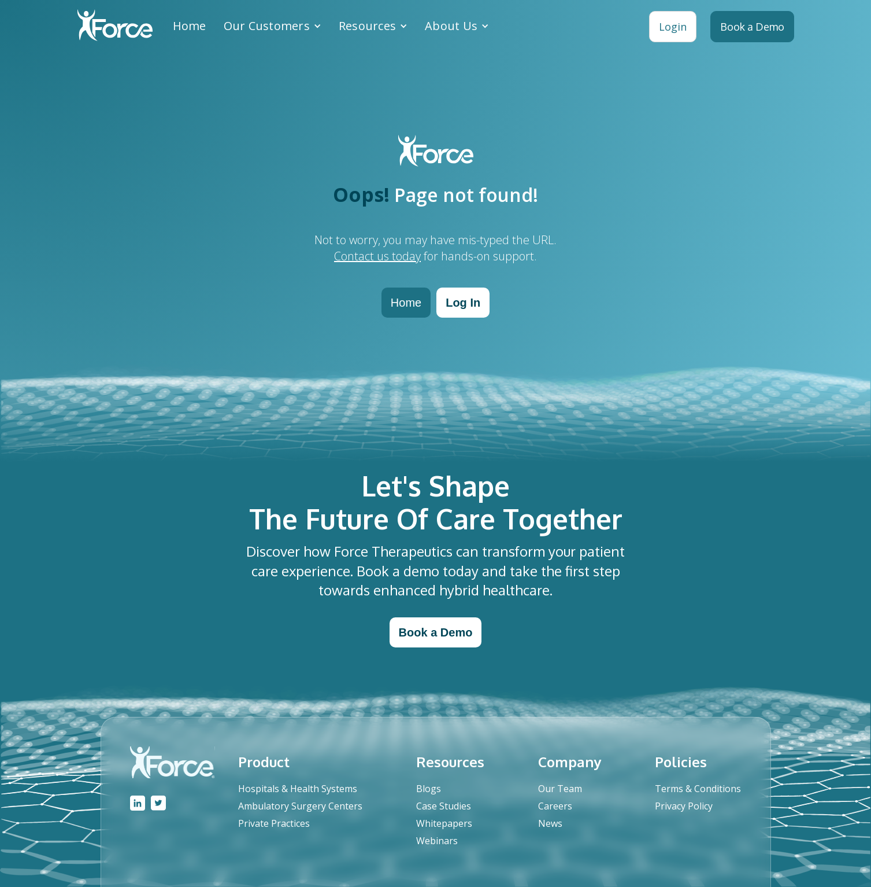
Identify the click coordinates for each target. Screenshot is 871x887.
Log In (463, 302)
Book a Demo (436, 632)
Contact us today (377, 256)
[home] (115, 26)
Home (189, 26)
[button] (272, 26)
